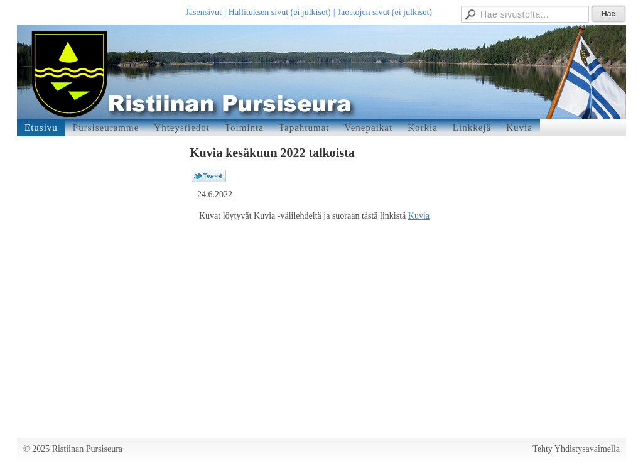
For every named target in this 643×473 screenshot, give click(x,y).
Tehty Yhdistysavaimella (576, 449)
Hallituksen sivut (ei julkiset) (280, 12)
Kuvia (419, 215)
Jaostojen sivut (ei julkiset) (385, 12)
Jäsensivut (203, 12)
